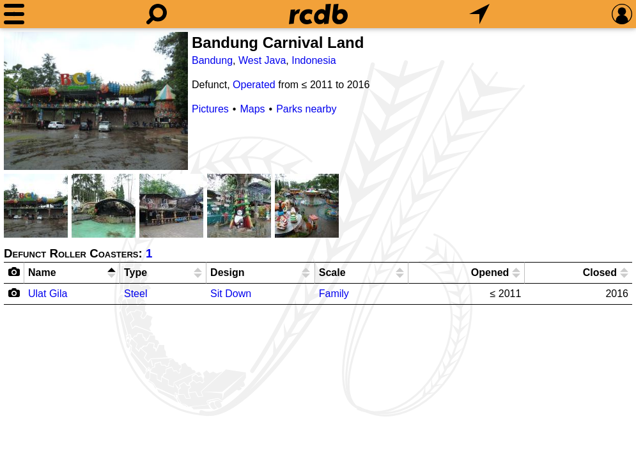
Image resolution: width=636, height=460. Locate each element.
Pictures (210, 108)
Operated (254, 84)
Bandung (212, 60)
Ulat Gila (47, 293)
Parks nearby (306, 108)
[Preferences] (622, 14)
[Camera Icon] (14, 292)
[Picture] (96, 101)
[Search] (156, 14)
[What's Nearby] (479, 14)
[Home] (318, 14)
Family (334, 293)
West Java (262, 60)
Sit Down (230, 293)
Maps (252, 108)
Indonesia (313, 60)
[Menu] (14, 14)
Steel (135, 293)
